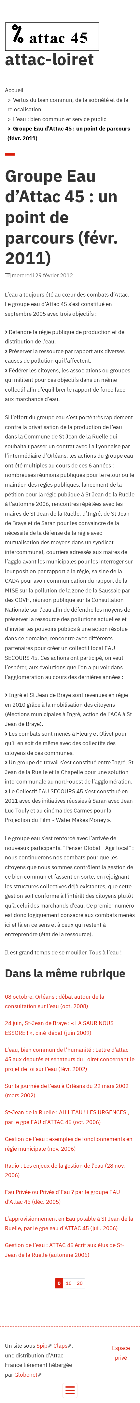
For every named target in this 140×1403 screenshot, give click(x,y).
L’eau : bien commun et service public (59, 119)
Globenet (25, 1374)
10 (69, 1283)
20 (80, 1283)
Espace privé (121, 1352)
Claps (60, 1345)
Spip (42, 1345)
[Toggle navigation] (69, 1390)
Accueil (14, 90)
